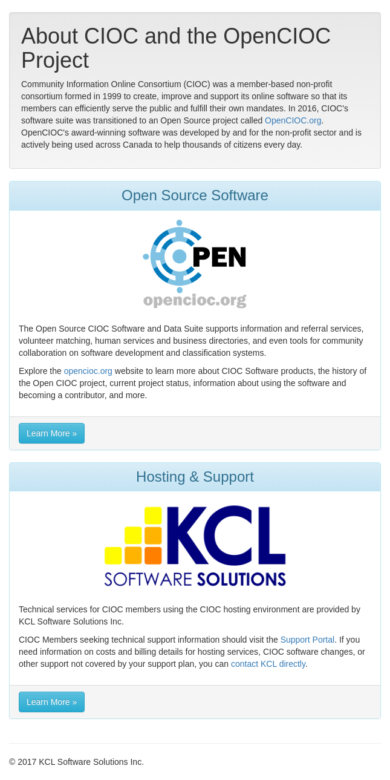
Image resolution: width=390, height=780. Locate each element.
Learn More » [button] (52, 433)
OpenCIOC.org (293, 120)
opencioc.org (88, 371)
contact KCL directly (268, 664)
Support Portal (308, 639)
